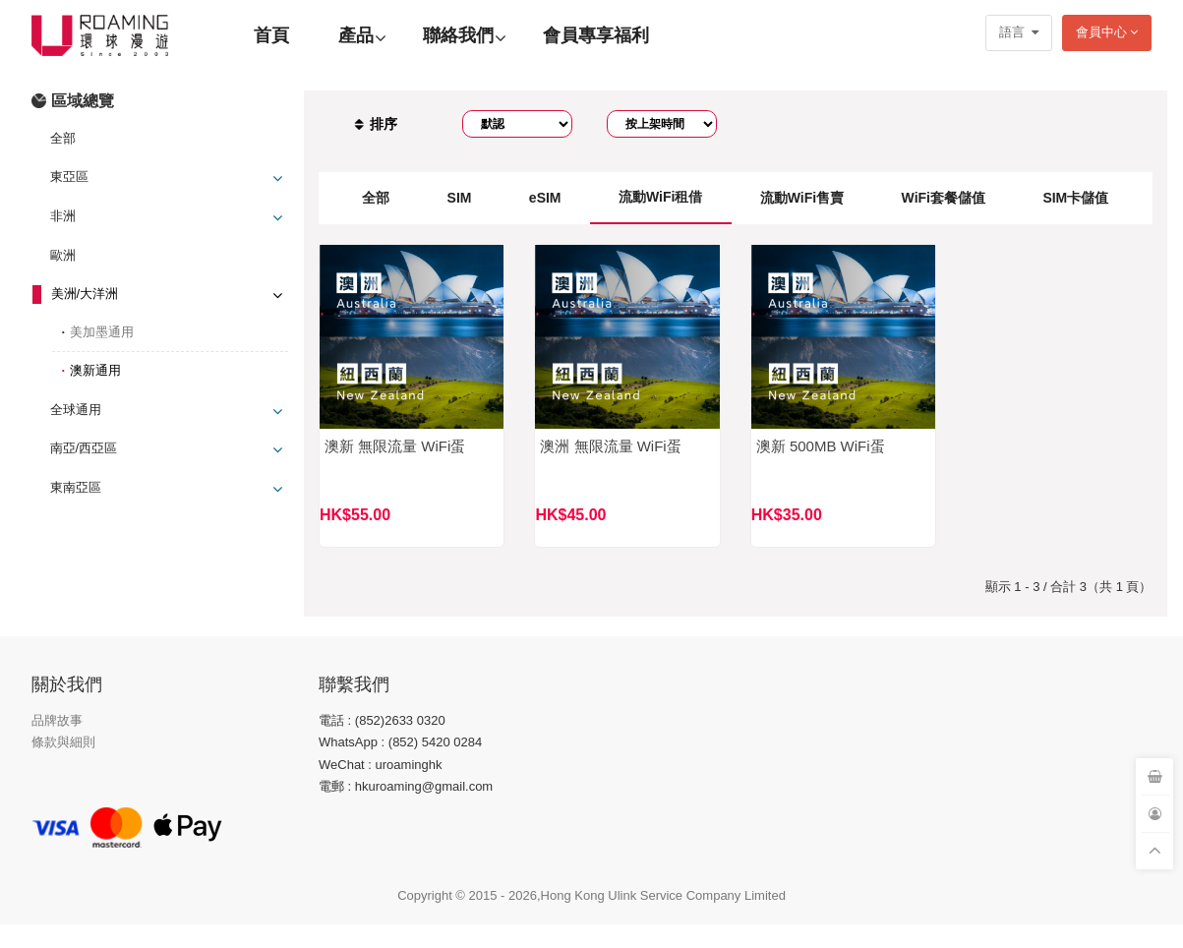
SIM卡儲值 (1075, 198)
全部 (63, 138)
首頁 (271, 35)
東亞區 (69, 176)
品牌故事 (57, 720)
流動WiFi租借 (660, 197)
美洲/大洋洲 (85, 293)
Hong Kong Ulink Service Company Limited (663, 895)
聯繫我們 (354, 684)
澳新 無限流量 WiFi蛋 (395, 446)
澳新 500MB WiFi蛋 (820, 446)
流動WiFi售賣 (802, 198)
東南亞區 (75, 487)
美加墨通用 (102, 332)
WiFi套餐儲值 (943, 198)
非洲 (63, 215)
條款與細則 (63, 742)
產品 (356, 35)
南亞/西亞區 (84, 448)
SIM (459, 198)
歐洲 (63, 255)
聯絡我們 (458, 35)
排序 (375, 124)
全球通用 (75, 409)
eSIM (545, 198)
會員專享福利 (596, 35)
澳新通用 (95, 370)
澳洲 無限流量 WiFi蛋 (610, 446)
